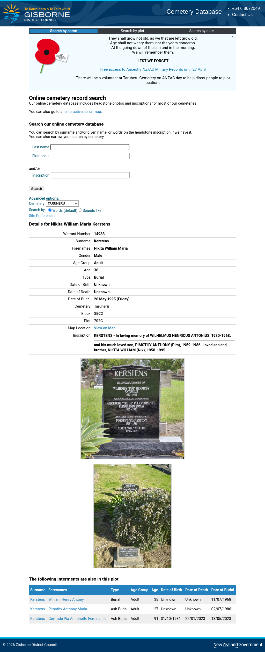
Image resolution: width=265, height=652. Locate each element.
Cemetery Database (194, 11)
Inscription (40, 175)
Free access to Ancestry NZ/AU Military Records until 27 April (153, 69)
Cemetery (37, 203)
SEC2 (98, 313)
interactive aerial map (83, 112)
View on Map (104, 328)
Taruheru (101, 306)
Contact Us (242, 14)
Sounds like (90, 210)
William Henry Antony (66, 599)
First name (40, 156)
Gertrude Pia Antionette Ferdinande (77, 619)
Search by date (201, 31)
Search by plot (132, 31)
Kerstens (37, 599)
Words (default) (62, 210)
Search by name (63, 31)
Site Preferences (42, 216)
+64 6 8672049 (246, 8)
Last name (40, 147)
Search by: (37, 210)
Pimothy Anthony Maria (67, 609)
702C (98, 321)
